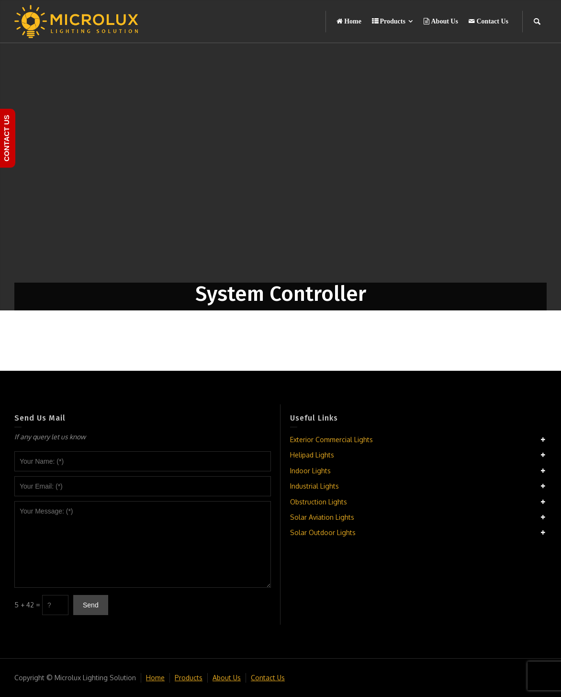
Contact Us (268, 678)
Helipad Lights (312, 455)
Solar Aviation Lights (322, 517)
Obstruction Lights (318, 502)
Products (188, 678)
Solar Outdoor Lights (323, 532)
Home (155, 678)
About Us (227, 678)
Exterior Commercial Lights (331, 439)
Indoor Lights (310, 471)
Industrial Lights (314, 486)
